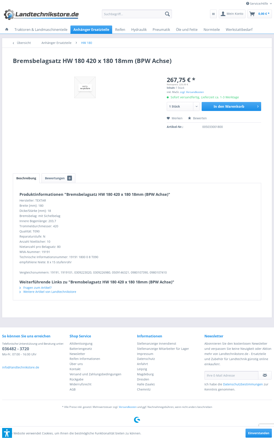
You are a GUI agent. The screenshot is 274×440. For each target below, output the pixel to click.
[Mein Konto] (232, 14)
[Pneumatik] (161, 29)
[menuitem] (257, 3)
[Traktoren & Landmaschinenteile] (41, 29)
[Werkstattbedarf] (239, 29)
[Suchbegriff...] (137, 14)
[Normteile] (212, 29)
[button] (7, 433)
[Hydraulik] (139, 29)
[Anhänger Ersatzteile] (91, 29)
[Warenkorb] (259, 14)
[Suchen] (167, 14)
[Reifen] (120, 29)
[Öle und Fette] (187, 29)
